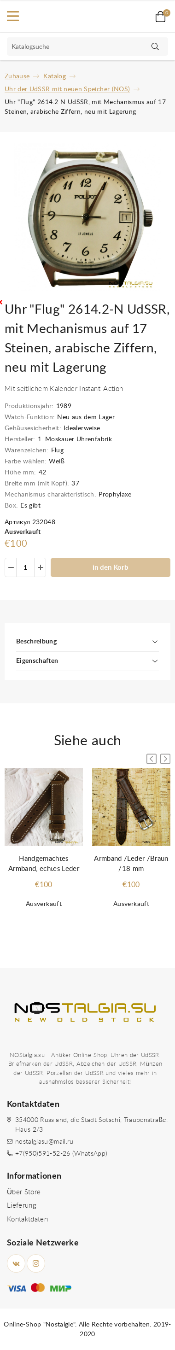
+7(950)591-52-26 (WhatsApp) (61, 1154)
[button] (165, 759)
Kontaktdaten (27, 1219)
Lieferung (21, 1205)
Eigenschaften (37, 661)
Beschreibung (36, 641)
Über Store (24, 1192)
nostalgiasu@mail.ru (44, 1142)
